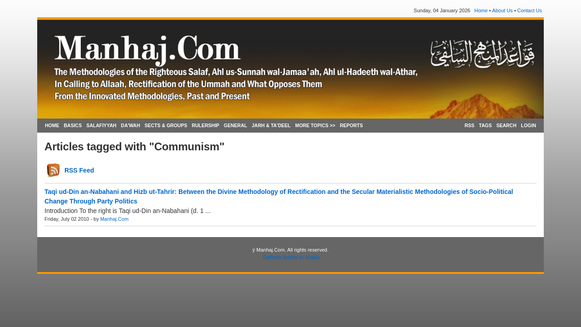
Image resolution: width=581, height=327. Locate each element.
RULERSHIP (205, 125)
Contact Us (529, 10)
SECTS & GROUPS (165, 125)
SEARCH (506, 125)
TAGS (485, 125)
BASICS (73, 125)
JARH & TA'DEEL (270, 125)
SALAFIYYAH (101, 125)
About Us (502, 10)
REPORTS (351, 125)
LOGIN (528, 125)
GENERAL (235, 125)
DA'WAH (130, 125)
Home (480, 10)
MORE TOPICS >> (315, 125)
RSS (469, 125)
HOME (52, 125)
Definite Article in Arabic (291, 257)
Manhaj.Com (114, 219)
